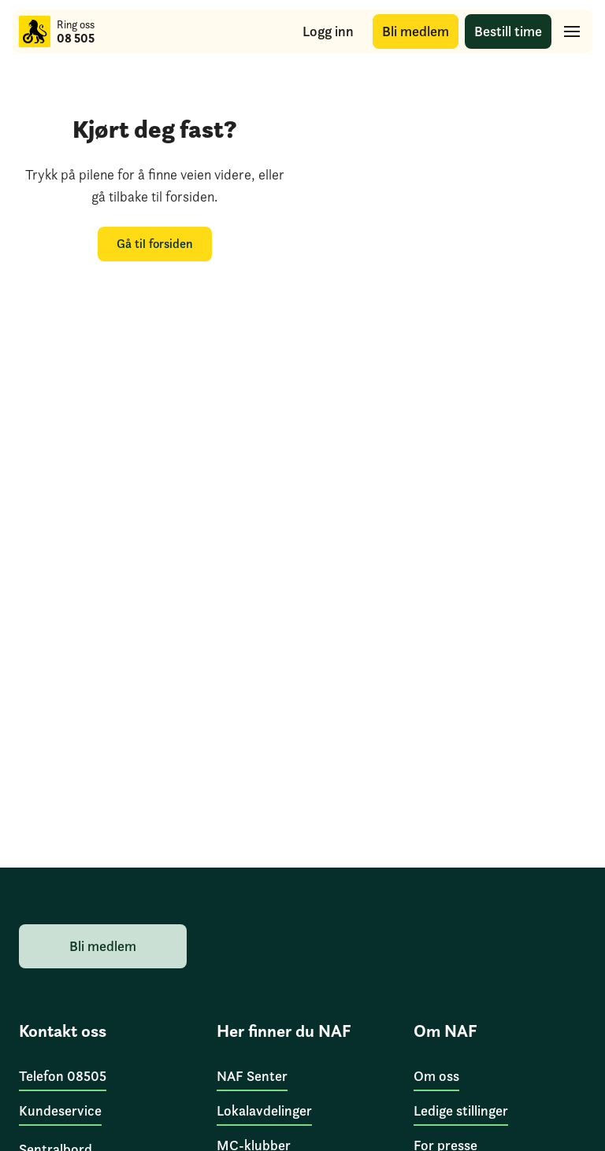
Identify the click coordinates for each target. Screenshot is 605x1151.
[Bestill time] (508, 32)
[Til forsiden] (34, 31)
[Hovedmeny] (572, 31)
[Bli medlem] (415, 32)
